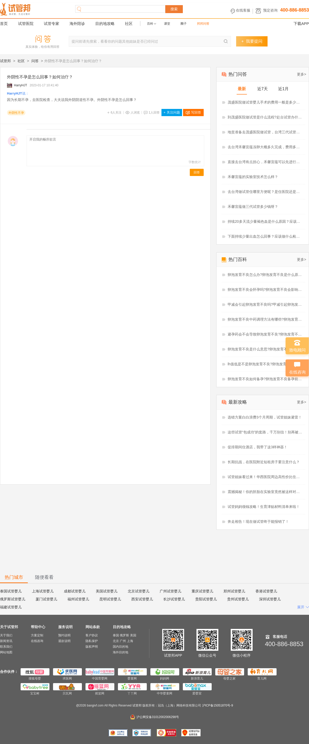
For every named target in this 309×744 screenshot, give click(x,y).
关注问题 (172, 112)
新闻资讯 (6, 641)
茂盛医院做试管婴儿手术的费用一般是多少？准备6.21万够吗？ (265, 102)
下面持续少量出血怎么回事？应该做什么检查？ (265, 236)
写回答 (196, 112)
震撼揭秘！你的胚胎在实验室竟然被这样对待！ (265, 492)
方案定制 (37, 635)
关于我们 (6, 635)
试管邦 (5, 61)
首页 (4, 23)
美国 (133, 635)
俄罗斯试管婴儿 (12, 599)
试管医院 (25, 23)
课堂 (167, 23)
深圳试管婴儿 (270, 599)
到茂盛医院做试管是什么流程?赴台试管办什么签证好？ (265, 117)
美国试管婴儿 (106, 591)
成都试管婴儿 (74, 591)
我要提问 (251, 41)
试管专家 (51, 23)
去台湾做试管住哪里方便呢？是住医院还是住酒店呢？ (265, 192)
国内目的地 (120, 646)
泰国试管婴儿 (11, 591)
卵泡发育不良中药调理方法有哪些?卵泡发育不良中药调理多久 (265, 319)
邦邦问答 (203, 23)
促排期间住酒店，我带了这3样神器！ (257, 447)
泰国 (116, 635)
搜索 (174, 9)
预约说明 (64, 635)
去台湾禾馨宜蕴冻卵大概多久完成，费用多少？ (265, 147)
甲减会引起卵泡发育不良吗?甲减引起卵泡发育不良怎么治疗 (265, 304)
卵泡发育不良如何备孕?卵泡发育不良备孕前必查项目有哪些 (265, 379)
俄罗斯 (124, 635)
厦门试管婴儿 (46, 599)
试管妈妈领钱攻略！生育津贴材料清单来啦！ (264, 507)
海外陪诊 (77, 23)
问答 (35, 61)
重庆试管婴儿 (202, 591)
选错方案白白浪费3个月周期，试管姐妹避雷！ (265, 417)
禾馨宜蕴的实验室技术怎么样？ (253, 177)
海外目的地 (120, 652)
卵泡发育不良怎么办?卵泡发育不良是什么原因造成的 (265, 275)
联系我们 (6, 646)
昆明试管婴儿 (110, 599)
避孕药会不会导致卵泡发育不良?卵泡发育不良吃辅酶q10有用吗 (265, 334)
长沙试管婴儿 (174, 599)
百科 (150, 23)
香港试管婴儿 (266, 591)
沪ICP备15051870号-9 (217, 705)
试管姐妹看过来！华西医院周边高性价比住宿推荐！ (265, 477)
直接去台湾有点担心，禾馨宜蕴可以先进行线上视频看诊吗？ (265, 162)
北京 (116, 641)
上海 (130, 641)
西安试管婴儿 (142, 599)
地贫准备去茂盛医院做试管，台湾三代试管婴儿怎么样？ (265, 132)
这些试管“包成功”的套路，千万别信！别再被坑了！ (265, 432)
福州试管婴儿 (78, 599)
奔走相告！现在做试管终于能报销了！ (258, 521)
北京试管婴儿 (138, 591)
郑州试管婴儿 (234, 591)
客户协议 (91, 635)
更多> (301, 74)
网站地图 (6, 652)
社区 (129, 23)
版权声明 (91, 646)
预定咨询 (270, 10)
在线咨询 (37, 641)
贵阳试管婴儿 (206, 599)
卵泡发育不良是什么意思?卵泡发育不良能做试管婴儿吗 (265, 349)
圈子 (184, 23)
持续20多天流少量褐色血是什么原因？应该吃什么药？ (265, 221)
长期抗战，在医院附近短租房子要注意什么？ (264, 462)
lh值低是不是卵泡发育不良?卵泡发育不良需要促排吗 (265, 364)
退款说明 (64, 641)
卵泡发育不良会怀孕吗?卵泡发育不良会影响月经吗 (265, 289)
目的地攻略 (105, 23)
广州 (123, 641)
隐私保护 (91, 641)
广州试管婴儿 (170, 591)
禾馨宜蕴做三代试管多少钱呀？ (253, 206)
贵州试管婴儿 (238, 599)
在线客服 (243, 10)
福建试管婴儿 (11, 607)
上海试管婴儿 (43, 591)
